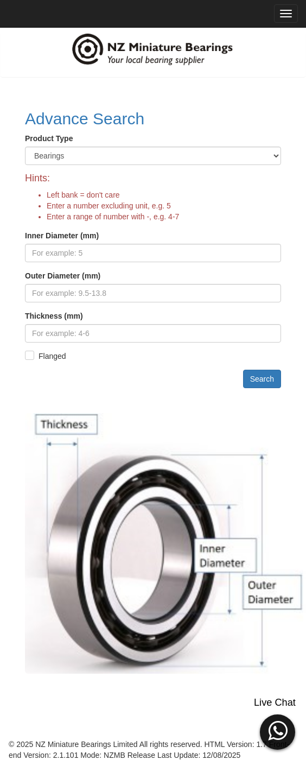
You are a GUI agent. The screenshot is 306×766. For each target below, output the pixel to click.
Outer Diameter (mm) (62, 275)
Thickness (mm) (54, 316)
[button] (277, 730)
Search (262, 379)
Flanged (52, 356)
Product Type (49, 138)
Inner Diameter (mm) (62, 235)
